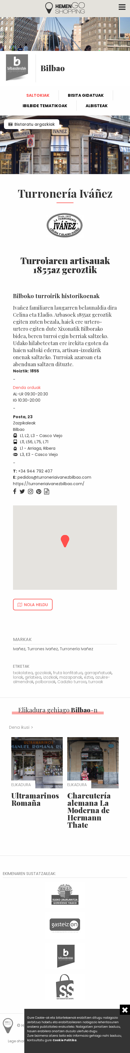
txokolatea (23, 673)
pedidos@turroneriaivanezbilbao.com (54, 477)
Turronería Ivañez (76, 649)
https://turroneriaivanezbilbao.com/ (48, 484)
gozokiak (43, 673)
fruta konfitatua (68, 673)
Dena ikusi (19, 727)
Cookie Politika (65, 1040)
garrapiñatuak (98, 673)
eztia (88, 677)
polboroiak (45, 682)
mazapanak (70, 677)
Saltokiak (37, 95)
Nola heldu (36, 605)
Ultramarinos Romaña (35, 799)
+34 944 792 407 (35, 471)
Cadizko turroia (71, 682)
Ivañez (19, 649)
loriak (18, 677)
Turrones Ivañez (42, 649)
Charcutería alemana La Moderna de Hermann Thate (89, 810)
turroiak (95, 682)
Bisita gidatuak (86, 95)
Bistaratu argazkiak (34, 124)
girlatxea (33, 677)
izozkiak (50, 677)
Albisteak (97, 106)
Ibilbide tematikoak (45, 106)
